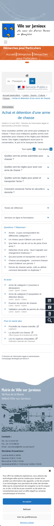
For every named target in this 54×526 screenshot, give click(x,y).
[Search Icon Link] (49, 320)
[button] (49, 470)
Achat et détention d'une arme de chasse (31, 98)
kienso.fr (25, 359)
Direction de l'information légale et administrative (21, 356)
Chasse (6, 98)
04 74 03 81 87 (12, 440)
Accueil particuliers (12, 95)
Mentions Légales (27, 522)
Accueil (10, 54)
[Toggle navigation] (5, 42)
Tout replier (28, 149)
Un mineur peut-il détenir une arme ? (26, 239)
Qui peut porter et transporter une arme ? (28, 256)
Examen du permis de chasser (23, 303)
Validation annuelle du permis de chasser (28, 309)
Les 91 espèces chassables (23, 339)
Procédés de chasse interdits (24, 326)
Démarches (24, 54)
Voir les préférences (27, 517)
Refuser (27, 509)
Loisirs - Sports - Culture (34, 95)
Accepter (27, 501)
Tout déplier (45, 149)
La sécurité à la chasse (21, 332)
